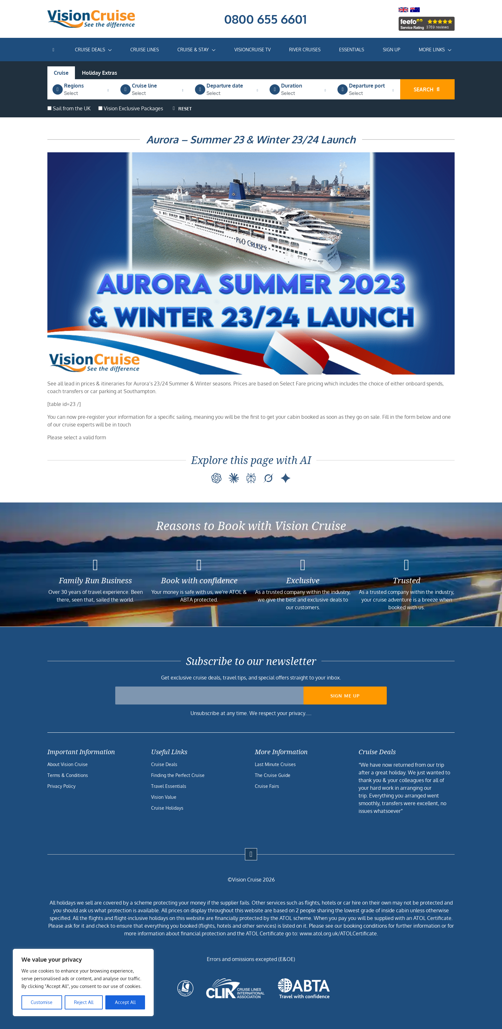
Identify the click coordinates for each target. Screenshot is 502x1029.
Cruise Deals (90, 49)
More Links (432, 49)
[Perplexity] (251, 478)
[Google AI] (285, 478)
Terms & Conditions (67, 775)
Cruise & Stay (193, 49)
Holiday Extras (99, 73)
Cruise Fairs (267, 786)
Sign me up (345, 695)
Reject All (83, 1002)
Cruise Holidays (167, 808)
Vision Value (163, 797)
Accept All (125, 1002)
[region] (83, 982)
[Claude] (234, 478)
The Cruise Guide (272, 775)
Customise (42, 1002)
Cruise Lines (144, 49)
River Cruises (304, 49)
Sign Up (391, 49)
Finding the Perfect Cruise (178, 775)
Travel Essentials (168, 786)
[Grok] (268, 478)
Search (427, 89)
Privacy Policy (61, 786)
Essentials (351, 49)
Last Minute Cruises (275, 764)
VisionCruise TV (252, 49)
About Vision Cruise (67, 764)
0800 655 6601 (265, 19)
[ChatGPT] (216, 478)
